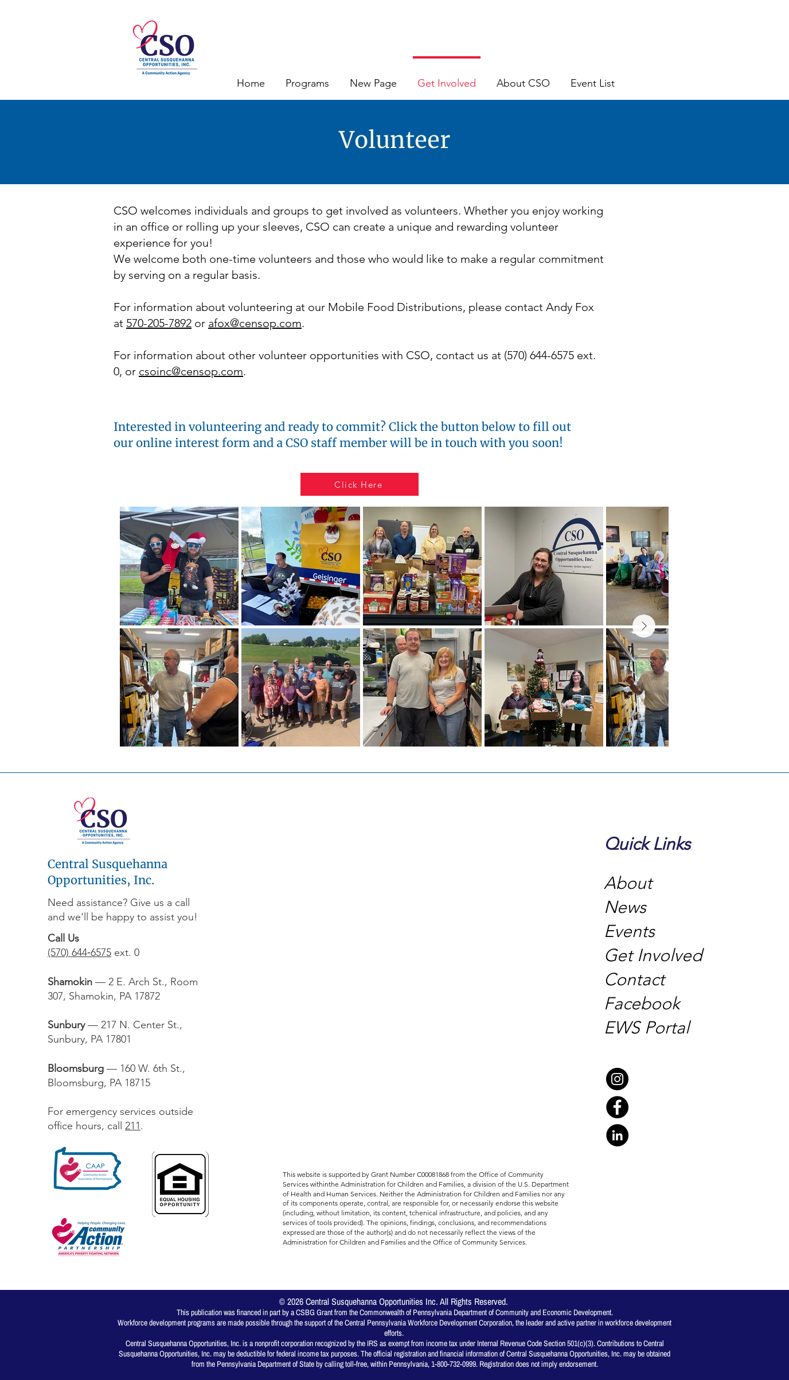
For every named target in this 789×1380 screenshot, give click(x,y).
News (625, 907)
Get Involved (653, 955)
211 (132, 1125)
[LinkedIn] (617, 1135)
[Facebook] (617, 1107)
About (628, 883)
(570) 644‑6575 (79, 952)
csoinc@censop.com (191, 371)
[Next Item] (643, 626)
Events (629, 931)
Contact (634, 979)
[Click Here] (359, 484)
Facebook (644, 1003)
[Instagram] (617, 1079)
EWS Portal (646, 1027)
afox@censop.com (255, 323)
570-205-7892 (159, 323)
